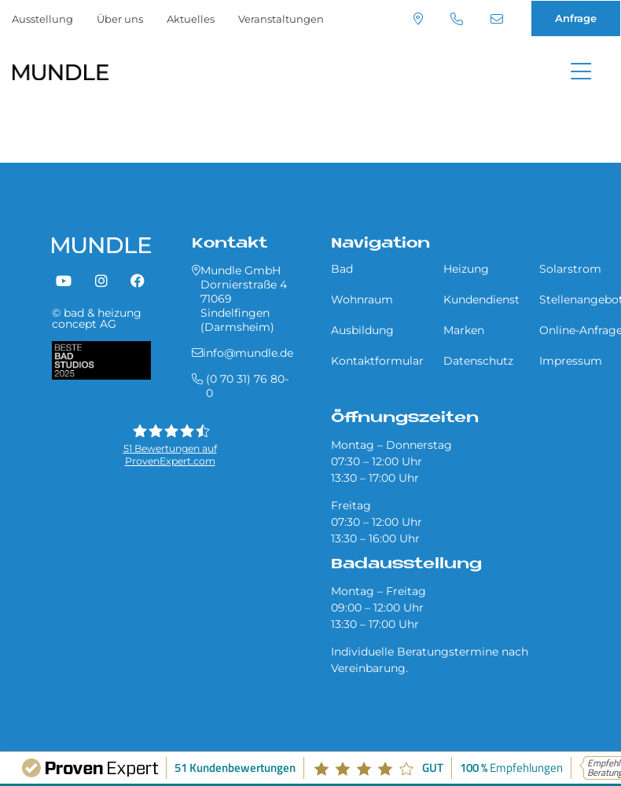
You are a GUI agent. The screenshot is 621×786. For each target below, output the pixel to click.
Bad (342, 269)
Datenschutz (478, 361)
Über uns (120, 19)
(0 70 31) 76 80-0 (456, 19)
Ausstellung (42, 19)
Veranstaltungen (281, 19)
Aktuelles (191, 19)
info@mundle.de (497, 19)
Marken (463, 330)
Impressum (570, 361)
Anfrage (576, 18)
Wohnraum (362, 299)
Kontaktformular (377, 361)
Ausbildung (362, 330)
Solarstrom (570, 269)
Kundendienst (481, 299)
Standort (418, 19)
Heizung (466, 269)
